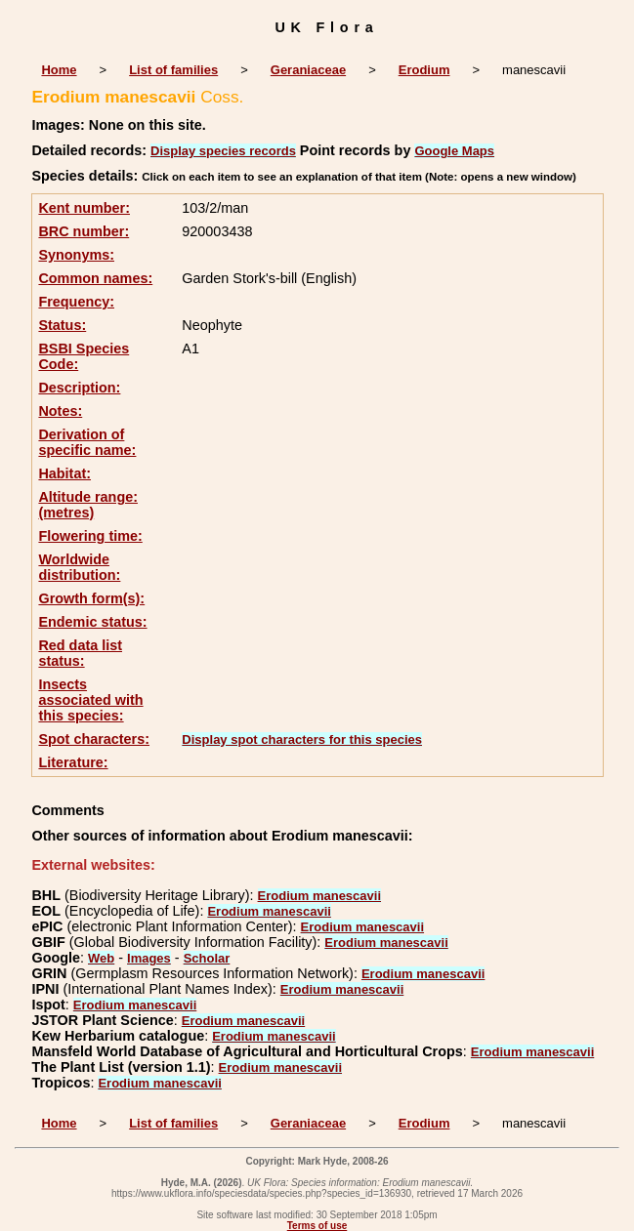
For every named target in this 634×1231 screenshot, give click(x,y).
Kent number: (84, 208)
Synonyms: (76, 255)
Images (149, 958)
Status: (62, 325)
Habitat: (64, 473)
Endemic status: (92, 622)
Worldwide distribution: (79, 567)
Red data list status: (80, 653)
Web (101, 958)
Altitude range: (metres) (88, 504)
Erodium (424, 69)
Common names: (95, 278)
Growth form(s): (91, 598)
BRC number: (83, 231)
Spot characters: (93, 739)
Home (58, 69)
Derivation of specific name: (87, 442)
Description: (79, 387)
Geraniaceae (308, 69)
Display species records (223, 151)
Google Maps (454, 151)
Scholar (207, 958)
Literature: (72, 762)
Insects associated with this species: (90, 700)
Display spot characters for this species (302, 739)
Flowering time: (90, 536)
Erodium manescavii (319, 895)
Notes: (60, 411)
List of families (173, 69)
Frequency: (76, 301)
